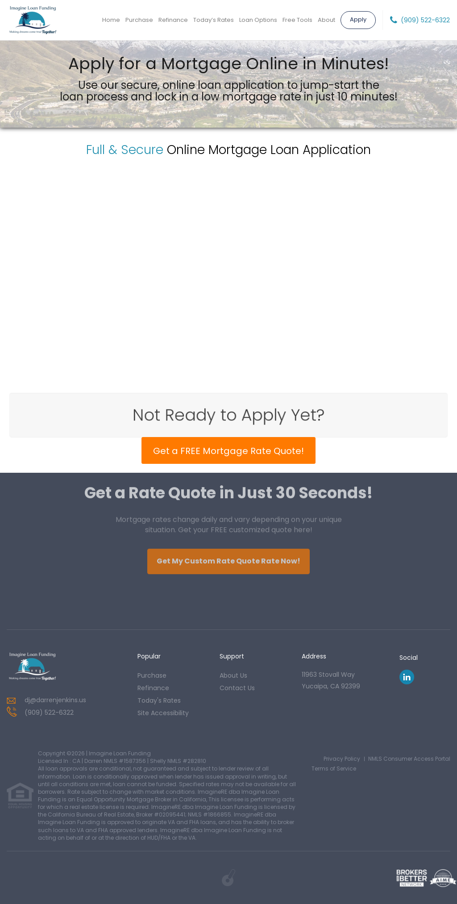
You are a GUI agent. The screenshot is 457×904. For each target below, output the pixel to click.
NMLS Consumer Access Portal (409, 758)
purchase (151, 675)
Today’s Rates (213, 20)
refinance (153, 687)
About (326, 20)
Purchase (139, 20)
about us (233, 675)
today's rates (159, 700)
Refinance (173, 20)
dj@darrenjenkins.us (55, 700)
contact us (237, 687)
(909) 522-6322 (425, 20)
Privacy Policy (342, 758)
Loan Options (258, 20)
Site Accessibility (163, 712)
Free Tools (297, 20)
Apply (358, 19)
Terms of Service (334, 768)
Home (111, 20)
